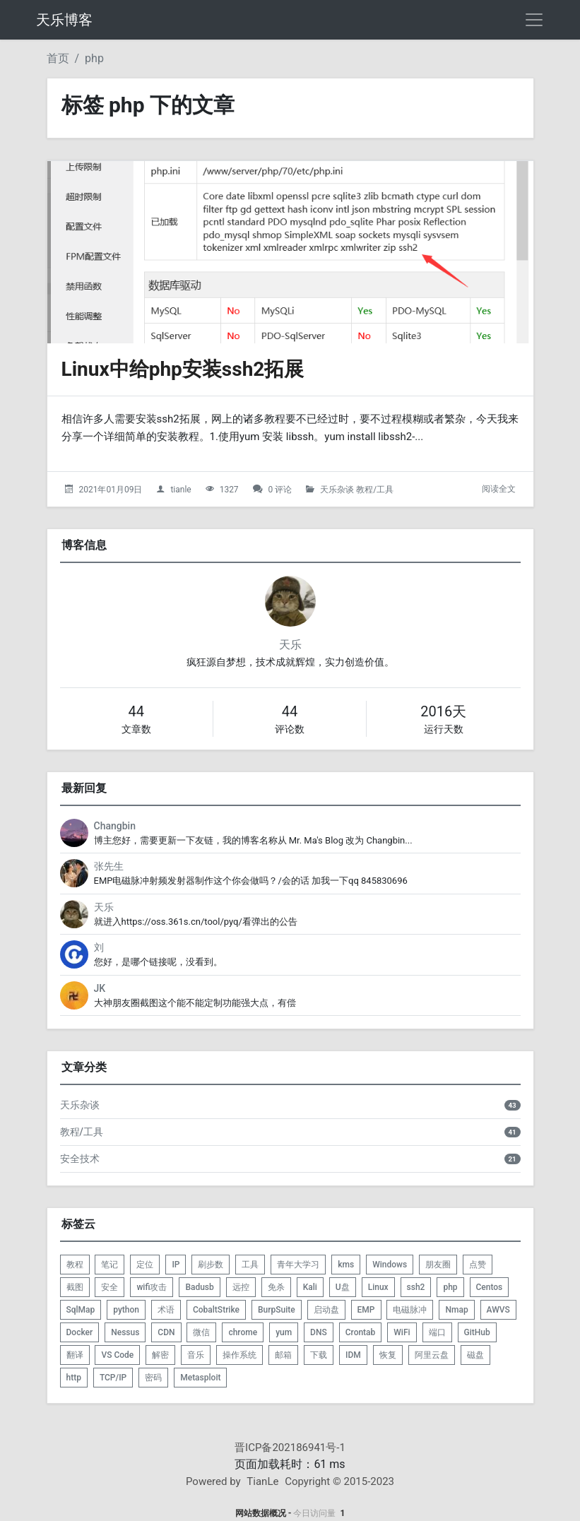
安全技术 (80, 1158)
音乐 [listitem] (195, 1355)
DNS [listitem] (318, 1332)
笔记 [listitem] (109, 1265)
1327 (229, 490)
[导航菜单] (534, 19)
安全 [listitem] (109, 1287)
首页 (58, 58)
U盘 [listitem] (343, 1287)
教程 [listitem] (74, 1265)
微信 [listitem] (201, 1332)
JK (100, 988)
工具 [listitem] (250, 1265)
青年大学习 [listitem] (298, 1265)
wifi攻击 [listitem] (151, 1287)
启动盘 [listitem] (326, 1310)
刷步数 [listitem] (210, 1265)
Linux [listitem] (378, 1287)
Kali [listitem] (310, 1287)
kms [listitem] (346, 1265)
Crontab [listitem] (360, 1332)
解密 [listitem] (160, 1355)
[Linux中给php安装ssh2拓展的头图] (290, 252)
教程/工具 (374, 490)
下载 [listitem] (318, 1355)
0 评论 (280, 490)
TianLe (262, 1481)
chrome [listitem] (242, 1332)
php (94, 58)
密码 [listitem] (153, 1378)
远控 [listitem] (240, 1287)
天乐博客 (64, 19)
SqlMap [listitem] (80, 1310)
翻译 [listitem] (74, 1355)
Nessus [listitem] (125, 1332)
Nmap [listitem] (456, 1310)
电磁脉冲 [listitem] (410, 1310)
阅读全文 (499, 489)
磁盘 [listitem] (475, 1355)
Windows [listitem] (389, 1265)
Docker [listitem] (79, 1332)
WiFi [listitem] (401, 1332)
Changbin (115, 825)
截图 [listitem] (74, 1287)
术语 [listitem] (166, 1310)
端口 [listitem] (437, 1332)
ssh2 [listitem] (416, 1287)
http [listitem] (73, 1378)
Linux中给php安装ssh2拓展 (182, 369)
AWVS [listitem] (498, 1310)
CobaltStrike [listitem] (216, 1310)
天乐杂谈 (337, 490)
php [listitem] (450, 1287)
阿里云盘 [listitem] (432, 1355)
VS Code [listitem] (117, 1355)
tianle (180, 490)
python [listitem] (126, 1310)
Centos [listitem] (489, 1287)
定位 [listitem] (144, 1265)
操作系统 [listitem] (239, 1355)
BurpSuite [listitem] (276, 1310)
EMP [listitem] (366, 1310)
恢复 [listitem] (387, 1355)
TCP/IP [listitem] (113, 1378)
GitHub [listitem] (477, 1332)
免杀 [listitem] (276, 1287)
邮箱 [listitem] (283, 1355)
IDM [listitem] (353, 1355)
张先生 (109, 866)
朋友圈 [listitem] (438, 1265)
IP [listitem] (175, 1265)
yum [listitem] (284, 1332)
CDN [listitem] (166, 1332)
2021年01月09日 (110, 490)
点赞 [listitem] (477, 1265)
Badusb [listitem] (199, 1287)
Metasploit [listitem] (200, 1378)
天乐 (290, 644)
